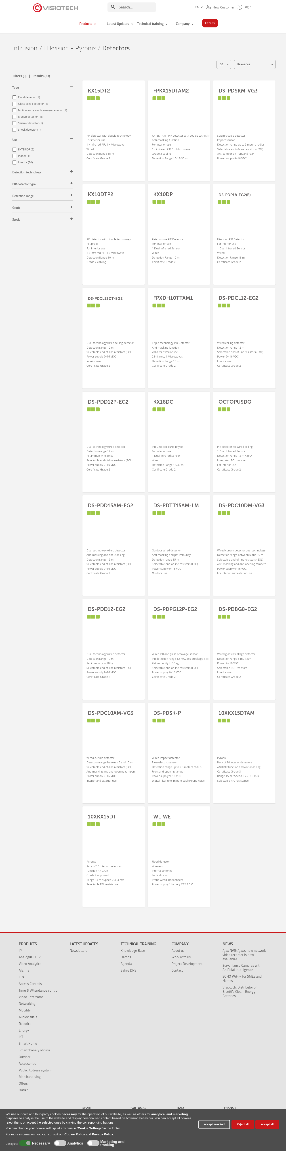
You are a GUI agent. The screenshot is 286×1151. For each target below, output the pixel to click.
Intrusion (25, 48)
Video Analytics (30, 964)
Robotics (25, 1024)
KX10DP (163, 194)
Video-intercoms (31, 997)
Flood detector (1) (29, 97)
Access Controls (30, 984)
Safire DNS (128, 970)
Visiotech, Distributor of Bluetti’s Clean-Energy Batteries (240, 991)
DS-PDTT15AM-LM (176, 505)
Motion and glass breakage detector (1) (42, 110)
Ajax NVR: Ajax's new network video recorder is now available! (244, 954)
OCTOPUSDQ (235, 402)
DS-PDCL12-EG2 (239, 298)
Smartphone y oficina (34, 1050)
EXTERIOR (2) (26, 149)
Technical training (138, 944)
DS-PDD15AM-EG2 (110, 505)
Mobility (25, 1010)
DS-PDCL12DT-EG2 (105, 298)
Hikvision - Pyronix (70, 48)
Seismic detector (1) (30, 123)
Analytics (74, 1143)
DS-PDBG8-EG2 (238, 609)
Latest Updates (84, 944)
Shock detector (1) (29, 130)
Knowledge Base (133, 950)
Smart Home (28, 1043)
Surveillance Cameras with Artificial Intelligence (242, 967)
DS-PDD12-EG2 (106, 609)
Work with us (181, 957)
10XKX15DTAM (236, 713)
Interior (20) (25, 162)
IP (20, 950)
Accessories (27, 1063)
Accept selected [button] (214, 1124)
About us (178, 950)
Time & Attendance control (38, 990)
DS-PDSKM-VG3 (238, 91)
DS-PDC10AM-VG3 (110, 713)
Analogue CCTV (30, 957)
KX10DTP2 (100, 194)
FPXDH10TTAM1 (173, 298)
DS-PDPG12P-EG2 (175, 609)
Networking (27, 1003)
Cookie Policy (74, 1134)
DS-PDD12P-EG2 (108, 402)
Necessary (40, 1143)
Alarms (24, 970)
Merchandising (30, 1077)
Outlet (23, 1090)
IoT (21, 1037)
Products (28, 944)
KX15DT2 (99, 91)
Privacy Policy (102, 1134)
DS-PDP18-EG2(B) (235, 195)
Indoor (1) (24, 156)
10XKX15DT (102, 817)
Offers (23, 1083)
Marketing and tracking (112, 1143)
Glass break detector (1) (33, 104)
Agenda (126, 964)
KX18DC (163, 402)
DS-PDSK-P (167, 713)
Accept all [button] (267, 1124)
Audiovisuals (28, 1017)
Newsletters (78, 950)
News (228, 944)
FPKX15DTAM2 (171, 91)
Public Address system (35, 1070)
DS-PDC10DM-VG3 (242, 505)
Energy (24, 1030)
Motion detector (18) (31, 117)
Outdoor (24, 1057)
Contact (177, 970)
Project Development (187, 964)
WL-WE (162, 817)
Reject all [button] (242, 1124)
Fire (21, 977)
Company (180, 944)
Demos (126, 957)
